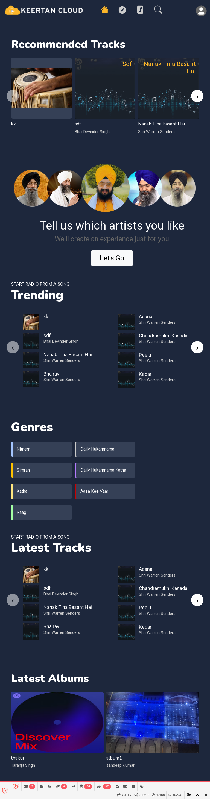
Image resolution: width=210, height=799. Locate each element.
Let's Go (112, 258)
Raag (21, 512)
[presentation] (13, 96)
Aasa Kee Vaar (94, 491)
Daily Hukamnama (97, 449)
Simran (23, 470)
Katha (22, 491)
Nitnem (23, 449)
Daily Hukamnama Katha (103, 470)
